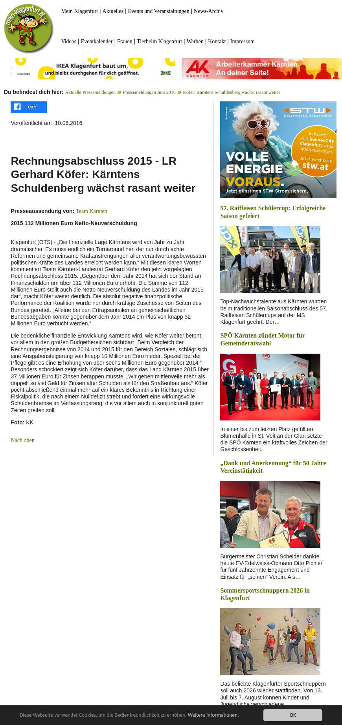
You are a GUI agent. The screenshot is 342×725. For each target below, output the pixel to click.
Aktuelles (113, 11)
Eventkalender (97, 41)
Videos (68, 41)
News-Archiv (208, 11)
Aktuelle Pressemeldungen (90, 92)
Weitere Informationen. (213, 715)
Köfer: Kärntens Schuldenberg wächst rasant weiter (231, 92)
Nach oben (22, 440)
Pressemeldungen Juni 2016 (149, 92)
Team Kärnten (91, 211)
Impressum (242, 41)
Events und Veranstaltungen (158, 11)
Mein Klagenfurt (79, 11)
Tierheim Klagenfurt (159, 41)
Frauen (124, 41)
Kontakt (217, 41)
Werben (195, 41)
